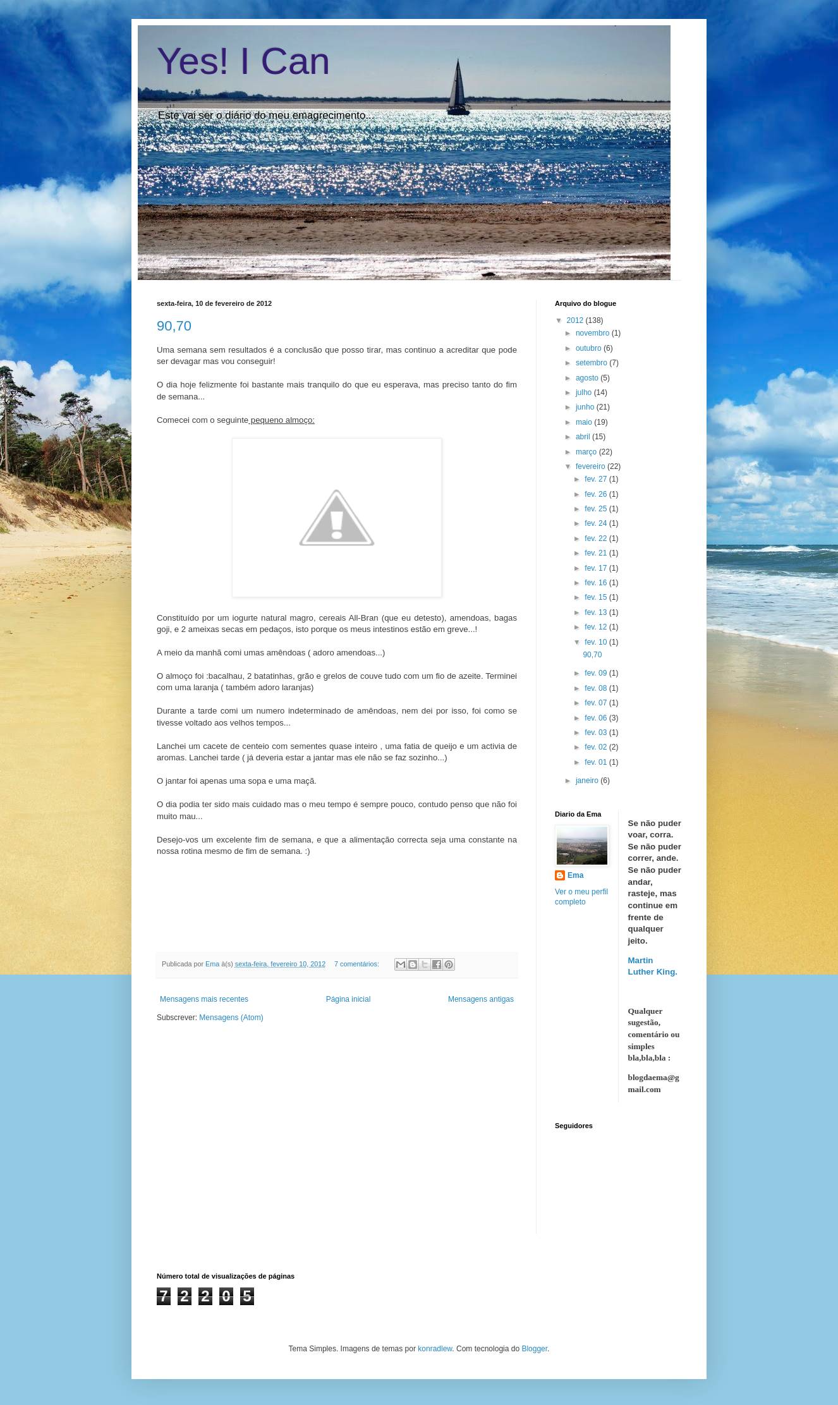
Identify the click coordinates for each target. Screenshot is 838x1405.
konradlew (435, 1348)
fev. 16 (597, 582)
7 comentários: (357, 964)
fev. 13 (597, 612)
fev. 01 (597, 762)
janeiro (588, 780)
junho (586, 407)
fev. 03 (597, 732)
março (587, 451)
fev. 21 (597, 553)
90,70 (174, 326)
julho (585, 392)
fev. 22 (597, 538)
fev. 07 (597, 702)
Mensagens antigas (481, 999)
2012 (576, 320)
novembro (594, 333)
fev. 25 (597, 508)
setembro (592, 362)
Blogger (534, 1348)
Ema (213, 964)
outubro (590, 348)
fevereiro (591, 466)
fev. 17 (597, 568)
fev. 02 (597, 747)
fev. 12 (597, 627)
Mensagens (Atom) (231, 1017)
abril (584, 436)
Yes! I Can (244, 61)
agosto (588, 378)
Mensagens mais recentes (204, 999)
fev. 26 (597, 494)
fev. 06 (597, 718)
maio (585, 422)
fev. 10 (597, 642)
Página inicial (348, 999)
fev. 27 (597, 479)
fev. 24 (597, 523)
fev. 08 (597, 688)
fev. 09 (597, 673)
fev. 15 (597, 597)
